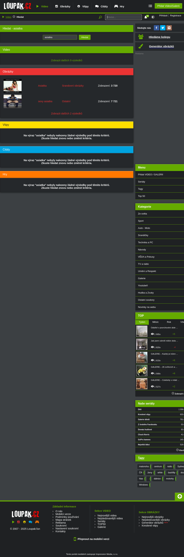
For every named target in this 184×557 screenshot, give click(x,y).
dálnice (158, 479)
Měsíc (155, 322)
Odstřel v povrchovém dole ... (164, 328)
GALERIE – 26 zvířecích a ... (164, 367)
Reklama (61, 522)
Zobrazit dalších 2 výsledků (66, 113)
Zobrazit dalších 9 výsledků (66, 60)
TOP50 (101, 524)
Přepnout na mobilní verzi (92, 539)
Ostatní (66, 101)
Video (41, 6)
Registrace (175, 15)
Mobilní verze (63, 514)
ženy (151, 473)
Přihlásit (163, 15)
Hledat (20, 17)
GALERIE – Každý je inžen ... (164, 354)
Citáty (101, 6)
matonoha (144, 466)
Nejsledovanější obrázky (156, 519)
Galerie (102, 527)
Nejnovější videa (107, 515)
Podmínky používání (67, 517)
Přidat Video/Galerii (168, 5)
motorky (170, 479)
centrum (158, 466)
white (161, 473)
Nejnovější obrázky (153, 517)
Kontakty (61, 531)
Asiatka (42, 85)
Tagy (141, 457)
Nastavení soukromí (67, 528)
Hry (119, 6)
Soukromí (61, 525)
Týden (142, 322)
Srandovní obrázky (73, 85)
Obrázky (62, 6)
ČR (141, 473)
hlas (142, 479)
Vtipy (82, 6)
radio (170, 466)
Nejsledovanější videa (110, 518)
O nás (59, 511)
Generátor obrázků (152, 522)
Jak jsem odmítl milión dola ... (164, 341)
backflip (172, 473)
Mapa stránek (63, 519)
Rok (169, 322)
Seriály (101, 521)
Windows (144, 485)
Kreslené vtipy (150, 525)
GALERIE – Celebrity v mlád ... (165, 380)
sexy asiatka (45, 101)
